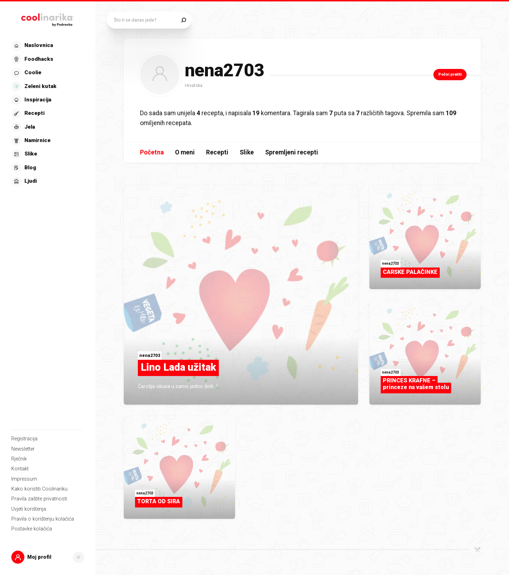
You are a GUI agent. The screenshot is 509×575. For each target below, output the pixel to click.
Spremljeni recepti (291, 152)
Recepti (217, 152)
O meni (185, 152)
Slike (247, 152)
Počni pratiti (450, 74)
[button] (47, 557)
